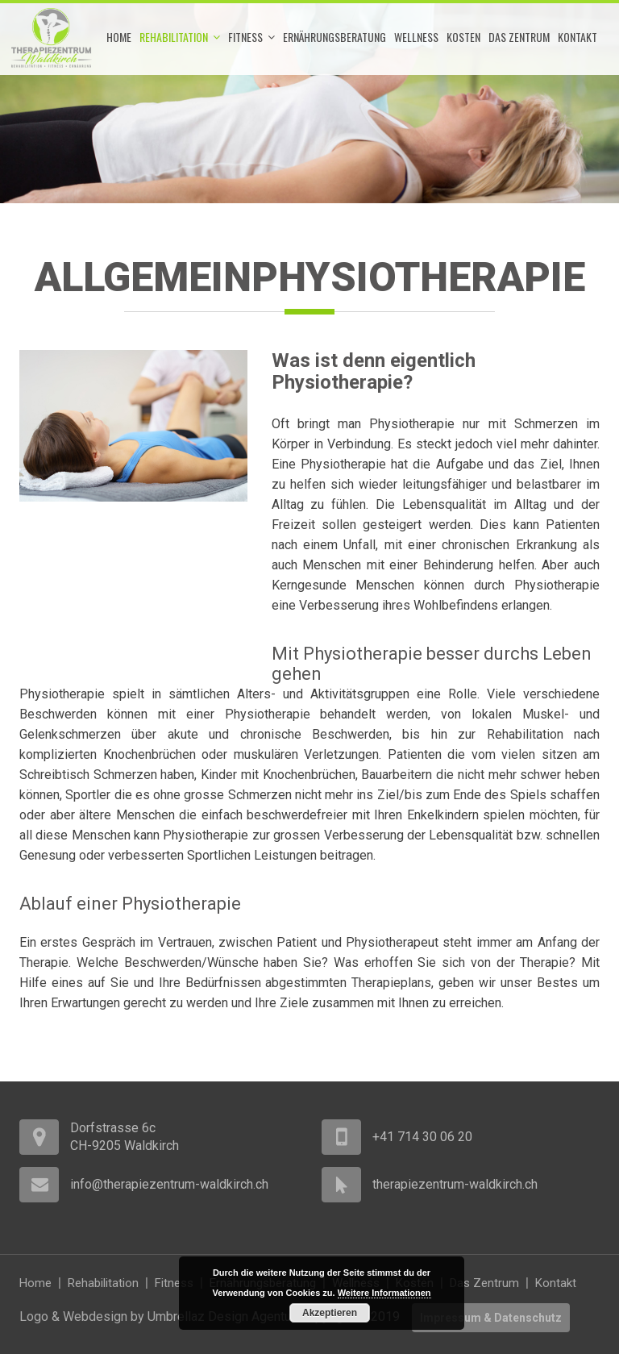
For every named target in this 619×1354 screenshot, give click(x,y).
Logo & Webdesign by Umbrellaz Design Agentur (156, 1316)
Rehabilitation (179, 37)
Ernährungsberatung (334, 36)
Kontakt (577, 36)
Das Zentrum (519, 36)
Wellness (416, 36)
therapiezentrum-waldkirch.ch (455, 1184)
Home (118, 36)
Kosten (463, 36)
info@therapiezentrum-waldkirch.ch (169, 1184)
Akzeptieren (329, 1313)
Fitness (251, 37)
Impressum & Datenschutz (491, 1317)
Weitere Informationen (384, 1293)
